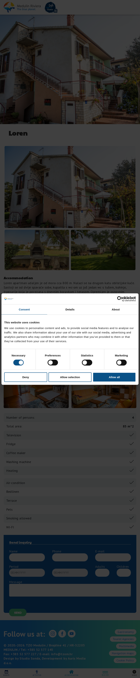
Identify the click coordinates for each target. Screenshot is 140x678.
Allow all (114, 377)
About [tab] (116, 309)
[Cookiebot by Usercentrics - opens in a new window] (120, 298)
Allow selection (70, 377)
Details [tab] (70, 309)
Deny (25, 377)
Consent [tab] (24, 309)
